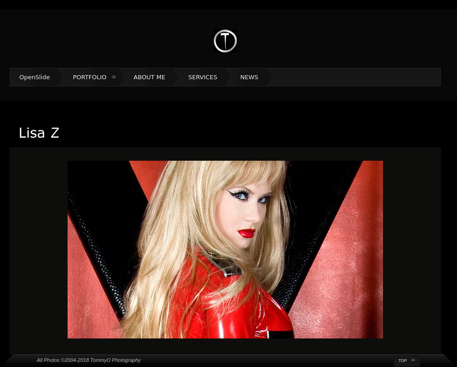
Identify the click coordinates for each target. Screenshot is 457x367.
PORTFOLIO (89, 77)
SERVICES (202, 77)
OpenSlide (34, 77)
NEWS (249, 77)
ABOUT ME (150, 77)
